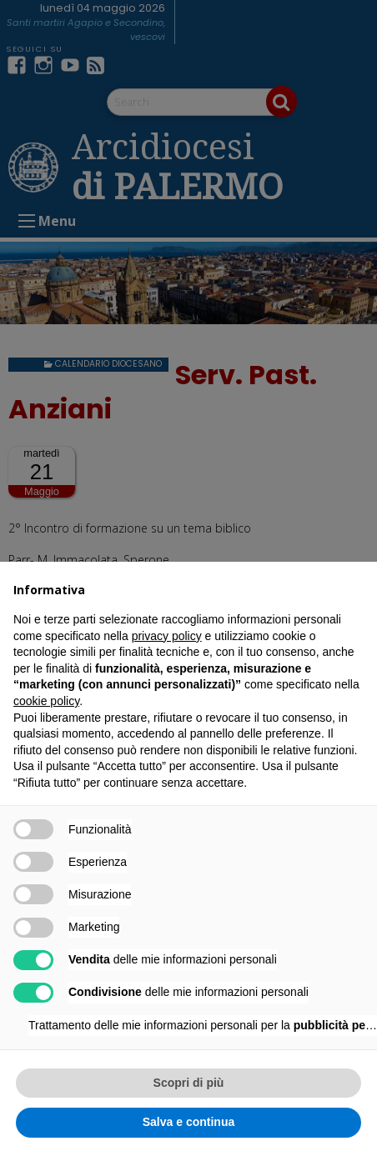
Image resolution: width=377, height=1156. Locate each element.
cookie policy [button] (46, 701)
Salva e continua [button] (188, 1121)
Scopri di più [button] (188, 1082)
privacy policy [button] (167, 636)
